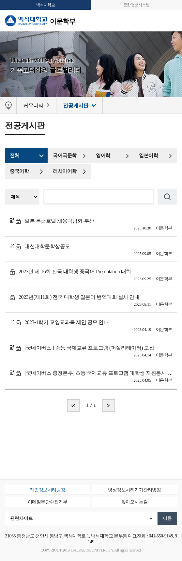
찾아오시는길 (134, 501)
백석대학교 (45, 5)
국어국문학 (65, 155)
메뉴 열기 (172, 21)
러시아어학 (65, 171)
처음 (73, 405)
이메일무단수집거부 (48, 501)
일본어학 (148, 155)
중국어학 (19, 171)
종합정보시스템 (136, 5)
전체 (14, 155)
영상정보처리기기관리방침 (134, 489)
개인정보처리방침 (47, 489)
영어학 (103, 155)
